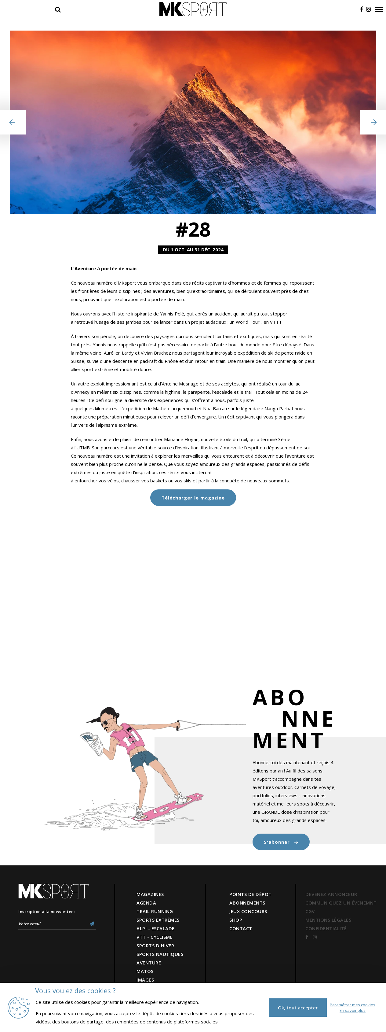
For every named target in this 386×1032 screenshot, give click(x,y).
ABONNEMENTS (247, 903)
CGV (310, 911)
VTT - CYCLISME (155, 937)
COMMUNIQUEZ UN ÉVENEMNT (341, 903)
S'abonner (281, 842)
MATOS (145, 971)
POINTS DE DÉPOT (250, 894)
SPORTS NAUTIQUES (160, 954)
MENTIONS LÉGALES (328, 920)
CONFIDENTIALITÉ (326, 928)
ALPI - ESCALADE (156, 928)
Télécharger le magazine (193, 498)
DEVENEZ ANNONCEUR (331, 894)
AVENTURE (149, 963)
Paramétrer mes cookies (352, 1005)
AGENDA (146, 903)
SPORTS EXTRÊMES (158, 920)
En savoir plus (353, 1010)
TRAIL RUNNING (155, 911)
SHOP (235, 920)
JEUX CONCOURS (248, 911)
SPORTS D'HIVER (155, 945)
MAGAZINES (150, 894)
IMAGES (145, 980)
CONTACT (240, 928)
